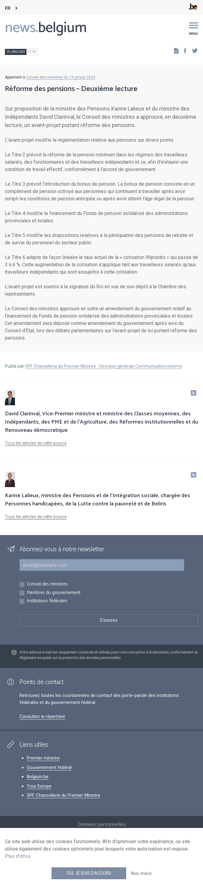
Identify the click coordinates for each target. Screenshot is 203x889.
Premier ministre (43, 758)
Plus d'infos (17, 856)
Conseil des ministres (47, 584)
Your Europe (39, 786)
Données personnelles (101, 824)
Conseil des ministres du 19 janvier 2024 (60, 77)
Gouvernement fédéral (49, 767)
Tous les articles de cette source (35, 443)
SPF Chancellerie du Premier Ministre (63, 795)
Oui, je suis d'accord (88, 873)
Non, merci (141, 873)
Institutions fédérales (47, 601)
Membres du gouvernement (53, 592)
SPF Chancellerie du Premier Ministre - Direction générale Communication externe (103, 366)
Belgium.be (37, 776)
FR (7, 8)
